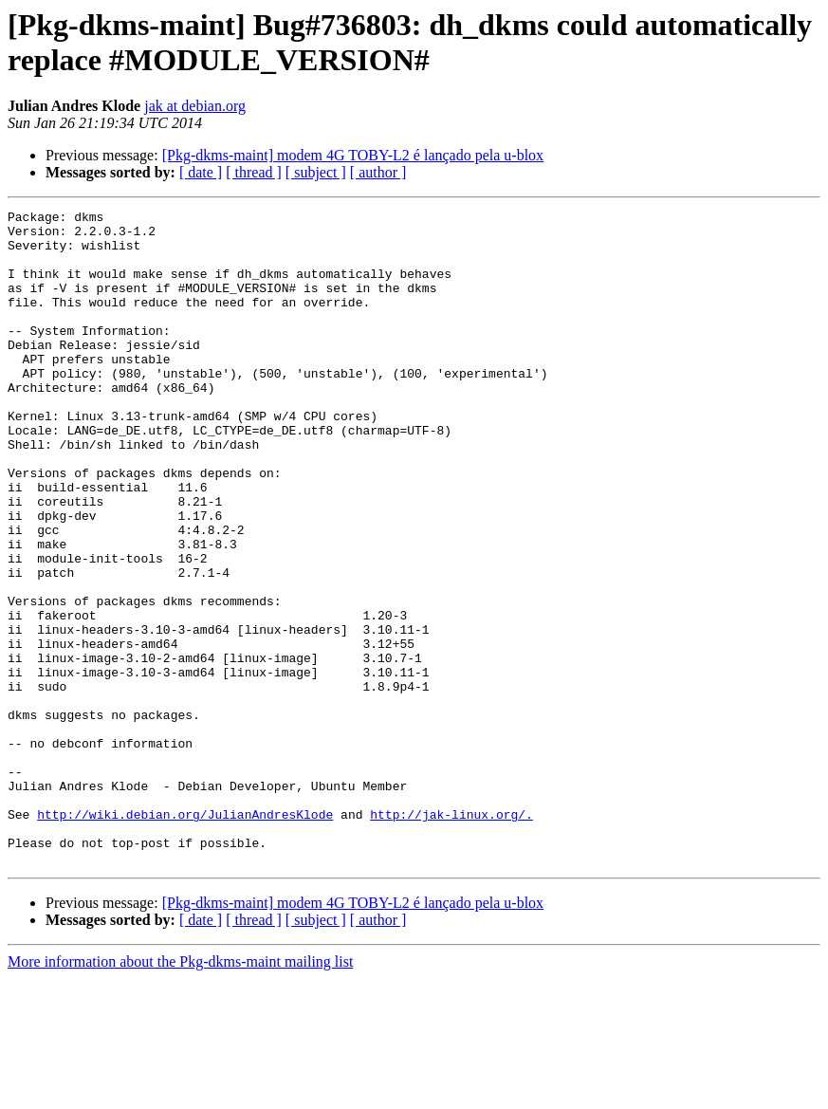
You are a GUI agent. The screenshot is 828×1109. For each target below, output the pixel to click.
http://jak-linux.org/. (451, 936)
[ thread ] (254, 172)
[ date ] (200, 172)
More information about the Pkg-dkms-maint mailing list (180, 1092)
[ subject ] (315, 172)
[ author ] (378, 172)
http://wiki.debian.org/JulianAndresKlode (185, 936)
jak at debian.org (195, 106)
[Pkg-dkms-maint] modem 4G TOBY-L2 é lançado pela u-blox (352, 155)
